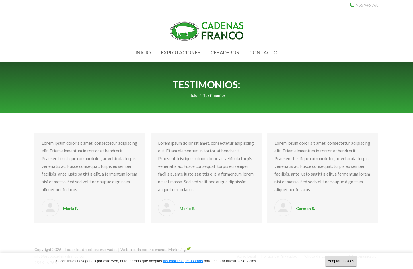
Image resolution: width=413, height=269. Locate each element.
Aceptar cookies (341, 261)
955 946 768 (364, 5)
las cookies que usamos (183, 261)
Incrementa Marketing (170, 249)
